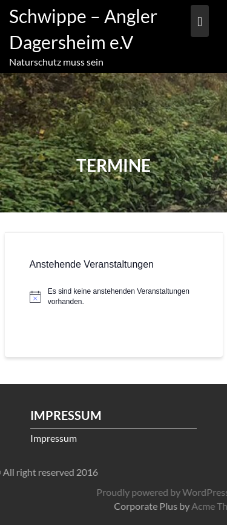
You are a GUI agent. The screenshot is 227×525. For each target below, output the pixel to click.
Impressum (53, 438)
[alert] (114, 296)
